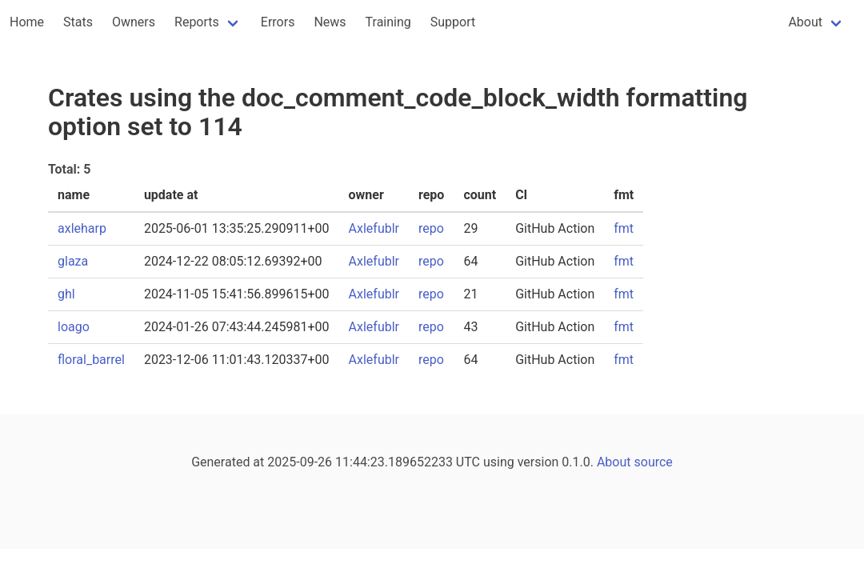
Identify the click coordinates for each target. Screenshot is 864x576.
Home (27, 22)
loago (74, 326)
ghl (66, 294)
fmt (624, 228)
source (653, 462)
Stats (78, 22)
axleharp (82, 228)
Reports (196, 22)
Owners (133, 22)
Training (388, 22)
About (805, 22)
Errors (278, 22)
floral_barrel (91, 359)
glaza (73, 261)
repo (431, 228)
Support (452, 22)
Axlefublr (374, 228)
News (330, 22)
